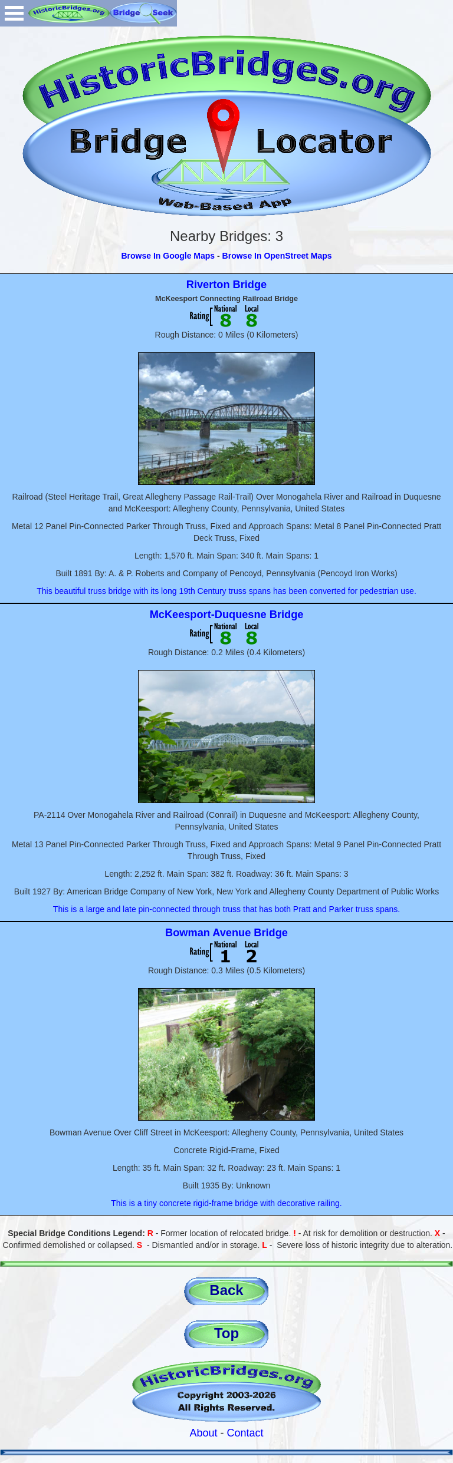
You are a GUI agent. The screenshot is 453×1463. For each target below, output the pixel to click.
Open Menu (14, 13)
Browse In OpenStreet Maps (277, 255)
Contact (245, 1433)
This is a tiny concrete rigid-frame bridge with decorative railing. (226, 1203)
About (203, 1433)
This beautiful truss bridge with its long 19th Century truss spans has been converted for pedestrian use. (226, 591)
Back (226, 1290)
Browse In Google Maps (168, 255)
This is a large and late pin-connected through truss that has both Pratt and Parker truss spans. (226, 909)
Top (226, 1333)
